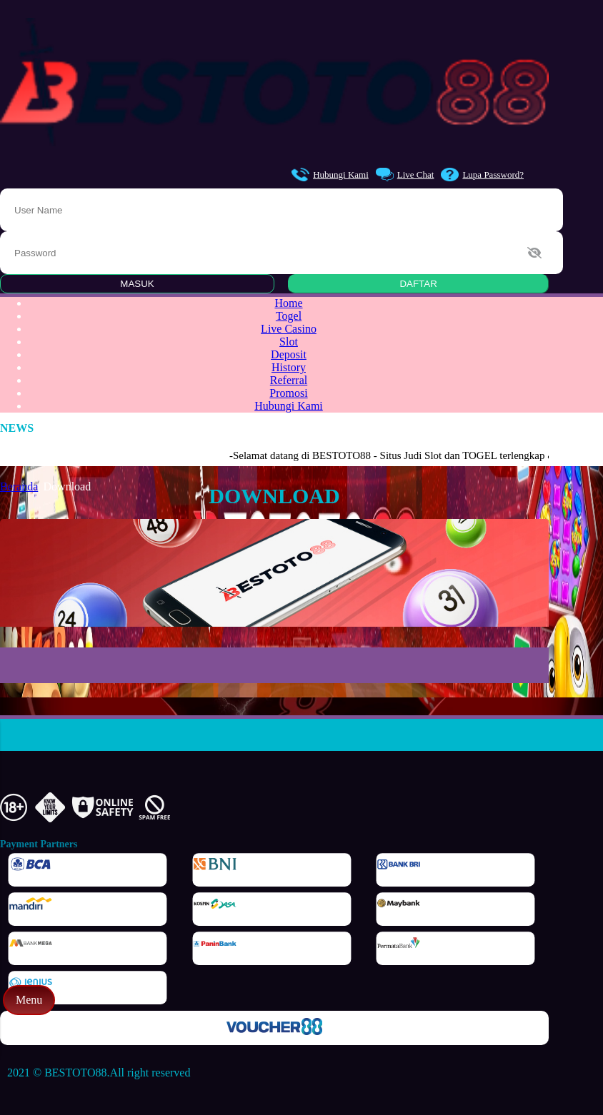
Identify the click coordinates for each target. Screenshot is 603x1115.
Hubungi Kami (330, 174)
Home (288, 303)
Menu (29, 1000)
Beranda (19, 486)
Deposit (289, 354)
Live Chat (405, 174)
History (288, 367)
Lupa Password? (482, 174)
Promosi (288, 393)
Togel (289, 316)
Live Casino (289, 329)
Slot (288, 341)
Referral (288, 380)
